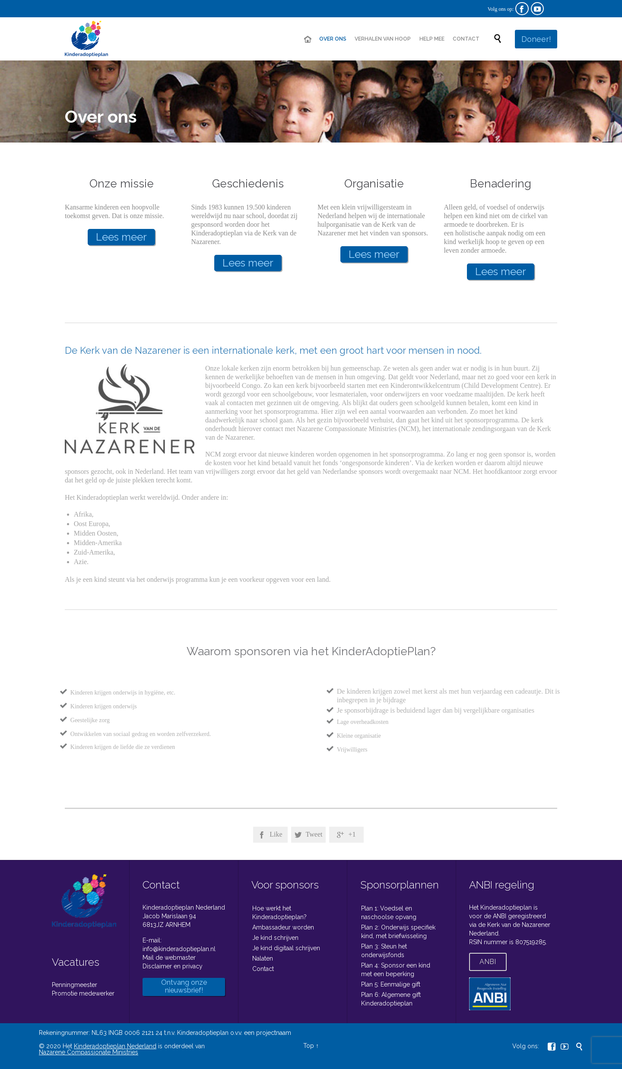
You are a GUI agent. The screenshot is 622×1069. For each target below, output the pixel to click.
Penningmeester (74, 984)
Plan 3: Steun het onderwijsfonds (384, 950)
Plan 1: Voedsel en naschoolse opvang (388, 912)
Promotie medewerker (83, 993)
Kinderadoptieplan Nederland (115, 1046)
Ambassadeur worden (283, 927)
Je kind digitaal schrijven (286, 948)
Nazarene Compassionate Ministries (88, 1052)
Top (308, 1045)
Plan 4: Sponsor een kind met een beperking (395, 969)
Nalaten (262, 958)
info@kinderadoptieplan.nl (179, 948)
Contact (263, 968)
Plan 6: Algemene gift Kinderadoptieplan (391, 999)
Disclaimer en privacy (173, 966)
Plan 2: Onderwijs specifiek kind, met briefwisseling (398, 931)
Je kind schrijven (275, 937)
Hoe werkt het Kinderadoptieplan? (279, 912)
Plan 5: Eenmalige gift (390, 984)
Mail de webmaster (169, 957)
